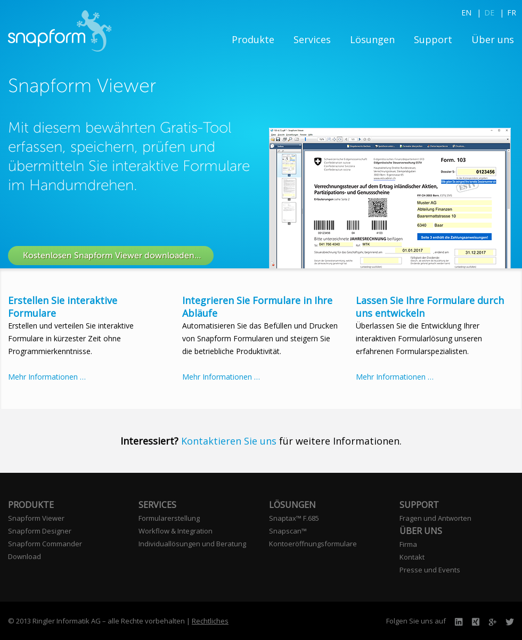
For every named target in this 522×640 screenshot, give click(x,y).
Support (433, 39)
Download (24, 556)
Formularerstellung (169, 518)
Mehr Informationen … (47, 377)
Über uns (492, 39)
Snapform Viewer (36, 518)
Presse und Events (429, 570)
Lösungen (372, 39)
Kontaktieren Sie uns (230, 440)
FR (511, 12)
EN (466, 12)
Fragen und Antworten (435, 518)
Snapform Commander (45, 543)
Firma (408, 544)
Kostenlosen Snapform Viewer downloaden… (111, 255)
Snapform (59, 31)
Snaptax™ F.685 (294, 518)
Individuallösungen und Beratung (192, 543)
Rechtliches (210, 621)
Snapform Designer (39, 531)
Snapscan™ (288, 531)
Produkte (253, 39)
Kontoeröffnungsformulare (313, 543)
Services (312, 39)
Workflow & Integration (175, 531)
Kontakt (412, 557)
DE (489, 12)
